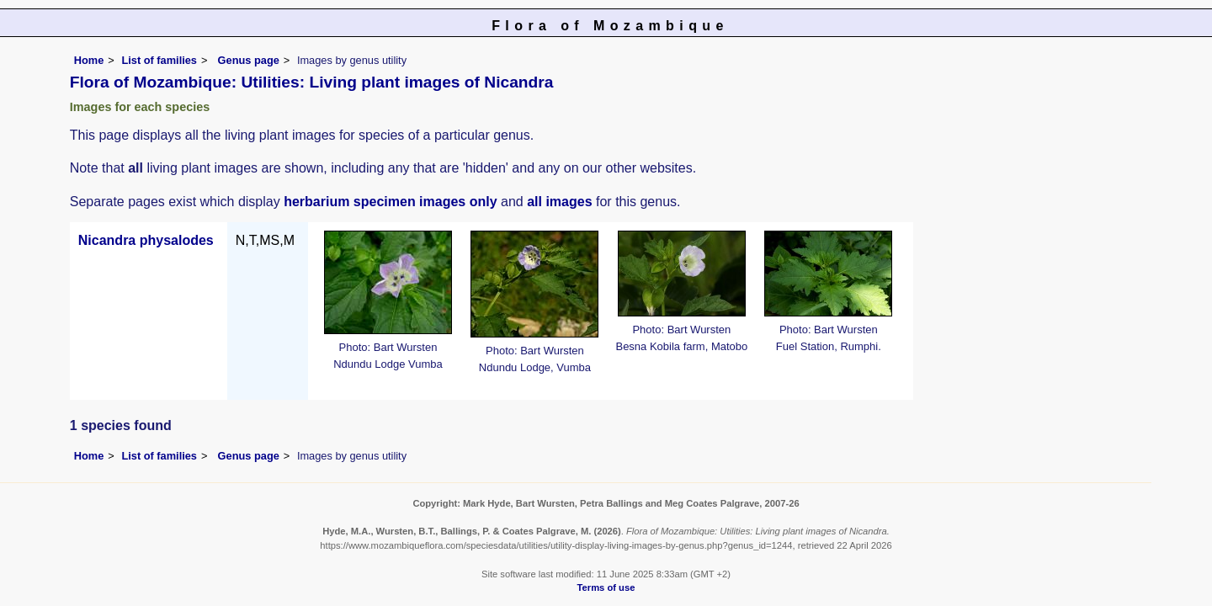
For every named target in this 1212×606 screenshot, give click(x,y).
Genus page (248, 60)
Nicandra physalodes (146, 240)
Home (89, 60)
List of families (159, 60)
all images (559, 201)
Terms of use (606, 587)
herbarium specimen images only (390, 201)
